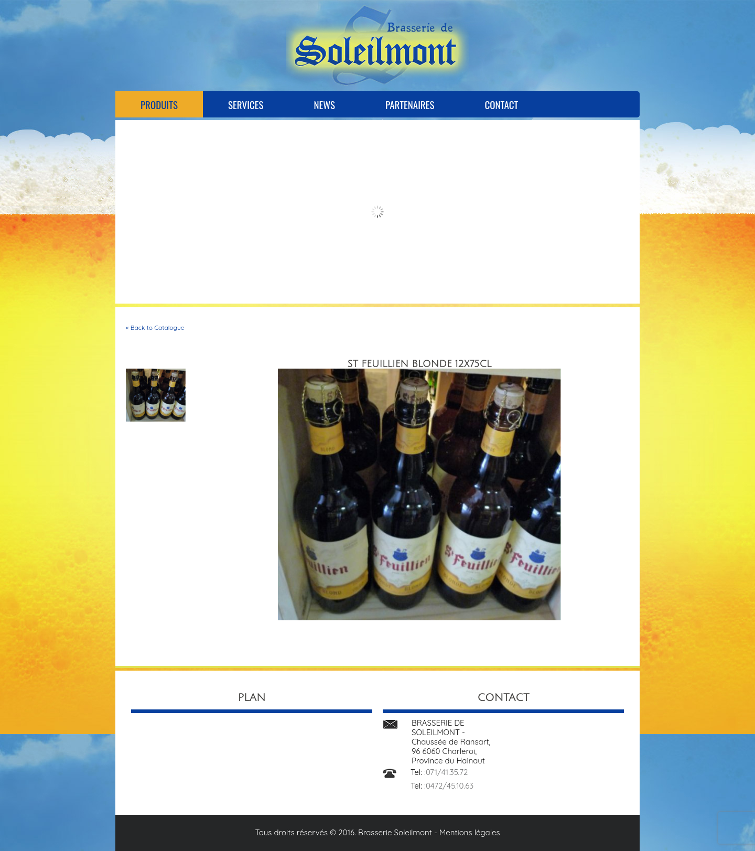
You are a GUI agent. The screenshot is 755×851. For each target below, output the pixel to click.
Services (245, 104)
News (324, 104)
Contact (501, 104)
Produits (159, 104)
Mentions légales (469, 832)
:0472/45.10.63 (448, 786)
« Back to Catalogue (155, 327)
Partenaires (409, 104)
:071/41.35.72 (446, 772)
